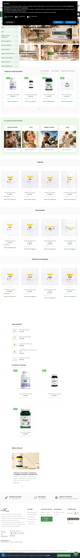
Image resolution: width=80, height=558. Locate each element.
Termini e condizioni (46, 515)
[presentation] (1, 138)
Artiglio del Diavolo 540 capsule (50, 241)
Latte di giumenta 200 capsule (50, 290)
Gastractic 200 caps (24, 358)
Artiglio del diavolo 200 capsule (30, 241)
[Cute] (30, 139)
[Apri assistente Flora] (76, 554)
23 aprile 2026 (17, 471)
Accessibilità (30, 517)
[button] (26, 41)
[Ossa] (67, 139)
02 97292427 (4, 535)
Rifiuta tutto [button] (58, 22)
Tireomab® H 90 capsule (12, 94)
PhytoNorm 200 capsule (70, 192)
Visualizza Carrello (59, 512)
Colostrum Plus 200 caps (25, 344)
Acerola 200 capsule (10, 192)
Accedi (56, 515)
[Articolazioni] (12, 139)
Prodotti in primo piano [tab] (68, 71)
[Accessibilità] (3, 555)
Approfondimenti (32, 519)
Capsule (13, 92)
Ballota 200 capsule (30, 192)
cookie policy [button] (24, 7)
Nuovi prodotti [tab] (45, 71)
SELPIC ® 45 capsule (49, 94)
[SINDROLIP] (50, 31)
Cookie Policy (31, 524)
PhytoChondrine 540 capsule (69, 241)
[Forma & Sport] (49, 139)
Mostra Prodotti (12, 149)
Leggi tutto (16, 483)
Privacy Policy (31, 521)
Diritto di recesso (45, 512)
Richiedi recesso (45, 519)
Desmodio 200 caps (24, 330)
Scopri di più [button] (9, 22)
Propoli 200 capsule (70, 290)
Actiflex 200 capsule (10, 241)
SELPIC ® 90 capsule (67, 94)
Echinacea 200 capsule (30, 290)
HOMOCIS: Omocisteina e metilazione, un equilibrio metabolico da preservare (25, 473)
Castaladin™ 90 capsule (31, 94)
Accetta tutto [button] (70, 22)
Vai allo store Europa (64, 555)
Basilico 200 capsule (50, 192)
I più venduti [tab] (55, 71)
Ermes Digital (19, 552)
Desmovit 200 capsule (25, 337)
